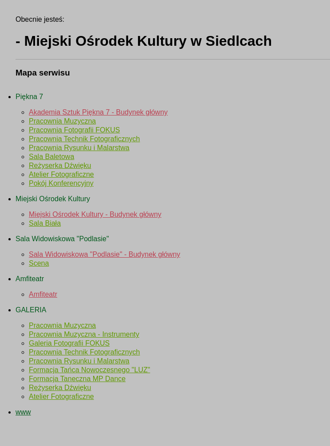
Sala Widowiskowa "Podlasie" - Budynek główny (104, 254)
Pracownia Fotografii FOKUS (74, 130)
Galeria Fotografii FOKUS (69, 343)
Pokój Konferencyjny (61, 183)
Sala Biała (45, 223)
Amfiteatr (43, 294)
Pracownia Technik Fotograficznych (84, 139)
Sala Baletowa (51, 156)
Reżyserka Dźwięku (60, 165)
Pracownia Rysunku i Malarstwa (79, 147)
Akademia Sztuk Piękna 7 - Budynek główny (98, 112)
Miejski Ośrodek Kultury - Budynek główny (95, 214)
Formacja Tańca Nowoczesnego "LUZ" (89, 370)
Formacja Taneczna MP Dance (77, 378)
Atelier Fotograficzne (61, 174)
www (23, 412)
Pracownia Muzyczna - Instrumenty (84, 334)
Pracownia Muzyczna (62, 121)
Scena (39, 263)
